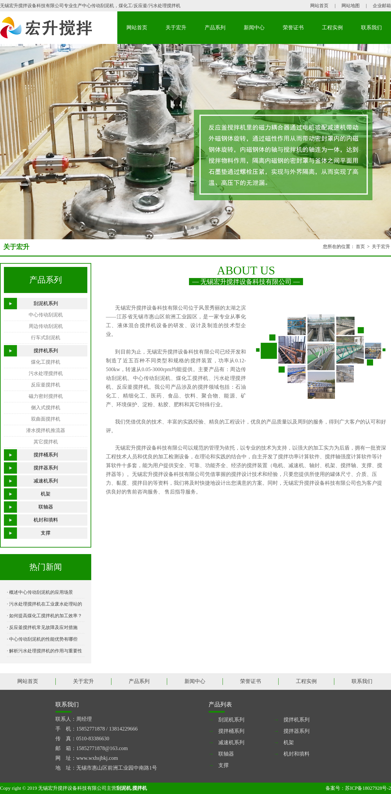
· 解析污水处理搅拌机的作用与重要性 (44, 650)
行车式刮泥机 (45, 337)
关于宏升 (176, 27)
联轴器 (45, 506)
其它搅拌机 (46, 441)
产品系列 (215, 27)
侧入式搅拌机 (45, 407)
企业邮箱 (382, 5)
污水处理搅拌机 (46, 373)
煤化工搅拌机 (45, 362)
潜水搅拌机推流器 (45, 430)
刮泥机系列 (46, 303)
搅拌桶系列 (46, 454)
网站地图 (350, 5)
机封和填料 (46, 519)
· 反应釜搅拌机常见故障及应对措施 (42, 627)
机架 (46, 493)
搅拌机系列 (46, 350)
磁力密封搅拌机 (46, 396)
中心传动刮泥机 (46, 314)
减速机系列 (46, 480)
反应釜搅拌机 (45, 384)
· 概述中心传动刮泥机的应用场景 (40, 592)
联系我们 (371, 27)
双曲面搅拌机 (45, 419)
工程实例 (332, 27)
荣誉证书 (293, 27)
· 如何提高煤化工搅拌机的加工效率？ (44, 615)
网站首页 (319, 5)
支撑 (46, 533)
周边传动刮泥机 (46, 326)
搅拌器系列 (46, 467)
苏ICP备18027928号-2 (368, 788)
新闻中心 (254, 27)
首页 (360, 246)
